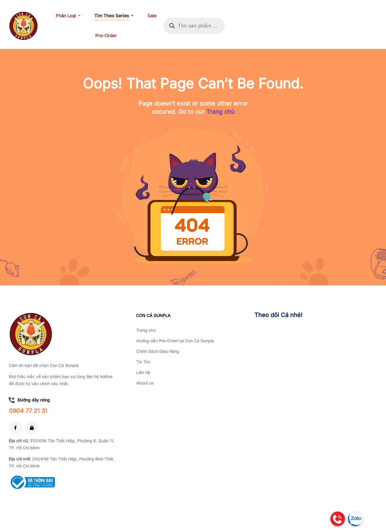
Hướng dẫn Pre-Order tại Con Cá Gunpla (175, 340)
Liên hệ (143, 372)
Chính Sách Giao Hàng (157, 351)
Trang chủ (220, 111)
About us (145, 382)
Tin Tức (143, 361)
